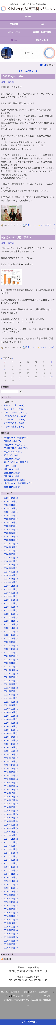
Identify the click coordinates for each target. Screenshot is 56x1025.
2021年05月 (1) (11, 691)
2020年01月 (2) (11, 747)
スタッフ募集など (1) (14, 426)
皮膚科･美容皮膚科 (42, 32)
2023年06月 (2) (11, 603)
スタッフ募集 (10, 465)
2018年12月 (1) (11, 793)
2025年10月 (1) (11, 512)
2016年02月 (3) (11, 912)
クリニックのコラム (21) (15, 412)
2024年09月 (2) (11, 554)
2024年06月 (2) (11, 561)
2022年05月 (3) (11, 649)
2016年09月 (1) (11, 888)
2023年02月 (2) (11, 617)
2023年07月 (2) (11, 600)
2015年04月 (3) (11, 947)
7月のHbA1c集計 (12, 469)
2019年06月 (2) (11, 772)
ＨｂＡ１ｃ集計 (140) (14, 405)
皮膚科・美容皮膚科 (39, 991)
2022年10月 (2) (11, 631)
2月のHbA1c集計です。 (15, 444)
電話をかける (42, 40)
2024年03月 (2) (11, 572)
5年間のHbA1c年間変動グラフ (18, 483)
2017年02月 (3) (11, 870)
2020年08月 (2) (11, 723)
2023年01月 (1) (11, 621)
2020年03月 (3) (11, 740)
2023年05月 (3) (11, 607)
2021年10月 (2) (11, 673)
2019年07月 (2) (11, 768)
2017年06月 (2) (11, 856)
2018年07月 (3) (11, 810)
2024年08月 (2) (11, 557)
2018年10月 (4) (11, 800)
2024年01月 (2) (11, 578)
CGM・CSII (14, 32)
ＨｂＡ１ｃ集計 (48, 347)
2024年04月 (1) (11, 568)
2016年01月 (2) (11, 916)
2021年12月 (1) (11, 666)
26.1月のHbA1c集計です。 (16, 448)
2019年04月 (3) (11, 779)
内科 (42, 24)
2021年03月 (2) (11, 698)
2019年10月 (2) (11, 758)
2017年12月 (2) (11, 835)
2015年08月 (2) (11, 933)
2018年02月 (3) (11, 828)
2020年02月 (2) (11, 744)
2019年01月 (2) (11, 789)
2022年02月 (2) (11, 659)
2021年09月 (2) (11, 677)
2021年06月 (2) (11, 688)
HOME (28, 16)
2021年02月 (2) (11, 702)
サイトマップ (44, 996)
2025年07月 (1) (11, 522)
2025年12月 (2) (11, 508)
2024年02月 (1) (11, 575)
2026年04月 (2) (11, 498)
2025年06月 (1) (11, 526)
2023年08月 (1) (11, 596)
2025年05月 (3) (11, 529)
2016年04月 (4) (11, 905)
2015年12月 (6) (11, 919)
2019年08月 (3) (11, 765)
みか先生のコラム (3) (14, 423)
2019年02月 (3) (11, 786)
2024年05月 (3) (11, 564)
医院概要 (14, 24)
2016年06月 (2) (11, 898)
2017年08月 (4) (11, 849)
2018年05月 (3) (11, 817)
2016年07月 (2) (11, 895)
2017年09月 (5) (11, 846)
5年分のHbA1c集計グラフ (16, 437)
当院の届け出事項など (14, 479)
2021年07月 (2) (11, 684)
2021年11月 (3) (11, 670)
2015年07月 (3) (11, 937)
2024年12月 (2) (11, 543)
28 (51, 376)
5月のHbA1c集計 (12, 476)
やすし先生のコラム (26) (15, 416)
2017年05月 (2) (11, 860)
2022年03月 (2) (11, 656)
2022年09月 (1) (11, 635)
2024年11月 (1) (11, 547)
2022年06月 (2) (11, 645)
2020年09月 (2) (11, 719)
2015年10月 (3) (11, 926)
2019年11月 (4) (11, 754)
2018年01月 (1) (11, 831)
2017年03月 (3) (11, 867)
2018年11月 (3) (11, 796)
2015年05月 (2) (11, 944)
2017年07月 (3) (11, 853)
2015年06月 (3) (11, 941)
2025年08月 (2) (11, 519)
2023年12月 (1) (11, 582)
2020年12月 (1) (11, 709)
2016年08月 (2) (11, 891)
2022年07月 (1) (11, 642)
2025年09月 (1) (11, 515)
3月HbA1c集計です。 (14, 441)
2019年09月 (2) (11, 761)
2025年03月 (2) (11, 536)
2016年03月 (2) (11, 909)
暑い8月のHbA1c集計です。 (17, 462)
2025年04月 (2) (11, 533)
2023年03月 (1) (11, 614)
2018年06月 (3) (11, 814)
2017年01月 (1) (11, 874)
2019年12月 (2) (11, 751)
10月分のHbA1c (11, 455)
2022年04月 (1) (11, 652)
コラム (14, 40)
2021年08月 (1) (11, 680)
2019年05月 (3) (11, 775)
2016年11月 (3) (11, 881)
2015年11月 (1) (11, 923)
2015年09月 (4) (11, 930)
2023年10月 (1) (11, 589)
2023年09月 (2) (11, 593)
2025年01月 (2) (11, 540)
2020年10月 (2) (11, 716)
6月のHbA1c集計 (12, 473)
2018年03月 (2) (11, 825)
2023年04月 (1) (11, 610)
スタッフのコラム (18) (14, 419)
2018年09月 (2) (11, 803)
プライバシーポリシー (23, 996)
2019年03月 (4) (11, 782)
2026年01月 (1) (11, 505)
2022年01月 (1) (11, 663)
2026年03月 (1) (11, 501)
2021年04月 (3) (11, 694)
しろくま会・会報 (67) (14, 409)
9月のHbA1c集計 (12, 458)
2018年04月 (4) (11, 821)
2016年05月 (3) (11, 902)
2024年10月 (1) (11, 550)
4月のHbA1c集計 (12, 487)
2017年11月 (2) (11, 839)
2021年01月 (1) (11, 705)
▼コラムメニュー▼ (28, 71)
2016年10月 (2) (11, 884)
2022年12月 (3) (11, 624)
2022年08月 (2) (11, 638)
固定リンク (30, 225)
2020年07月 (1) (11, 726)
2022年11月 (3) (11, 628)
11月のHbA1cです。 (13, 451)
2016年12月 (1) (11, 877)
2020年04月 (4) (11, 737)
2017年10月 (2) (11, 842)
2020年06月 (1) (11, 730)
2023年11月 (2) (11, 586)
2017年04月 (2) (11, 863)
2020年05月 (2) (11, 733)
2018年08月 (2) (11, 807)
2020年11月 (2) (11, 712)
